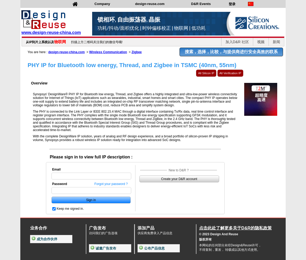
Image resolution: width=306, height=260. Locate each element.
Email (56, 169)
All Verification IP (230, 73)
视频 (261, 42)
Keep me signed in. (70, 209)
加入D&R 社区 (237, 42)
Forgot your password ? (111, 184)
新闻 (276, 42)
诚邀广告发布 (103, 248)
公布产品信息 (152, 248)
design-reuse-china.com (66, 52)
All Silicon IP (206, 73)
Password (59, 184)
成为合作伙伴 (44, 239)
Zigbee (136, 52)
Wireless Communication (108, 52)
